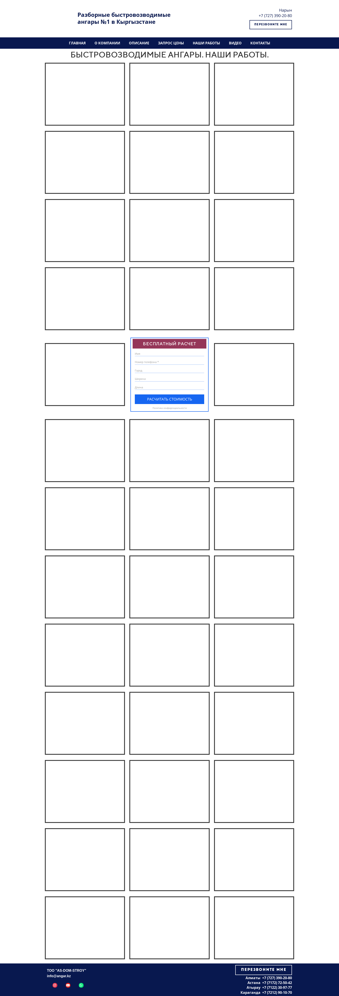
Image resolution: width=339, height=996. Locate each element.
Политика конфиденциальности (170, 408)
